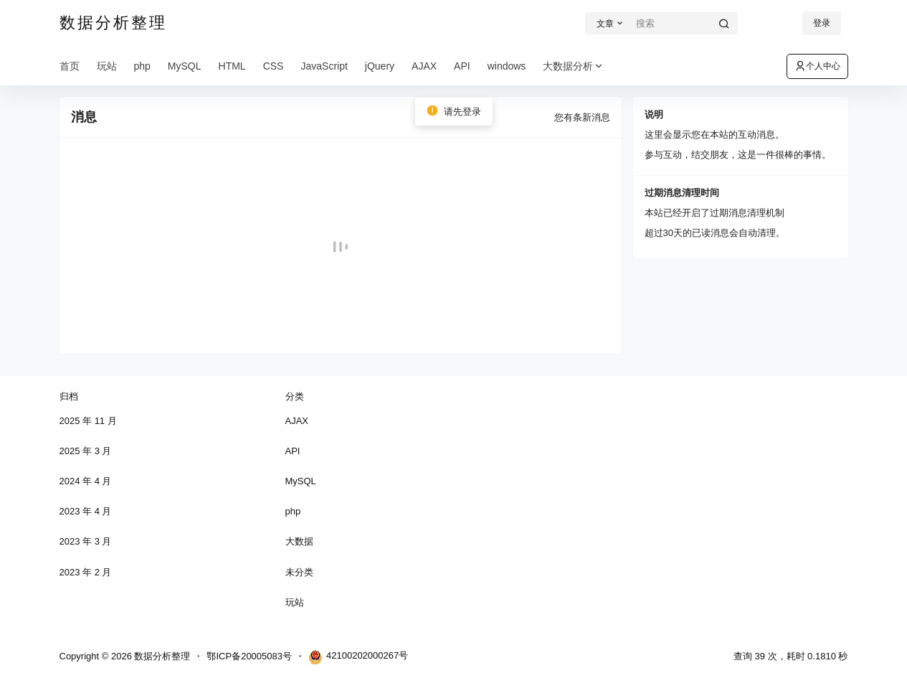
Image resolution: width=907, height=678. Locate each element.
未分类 (299, 572)
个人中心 (817, 66)
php (293, 511)
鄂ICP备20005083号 (249, 656)
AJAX (297, 420)
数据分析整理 (161, 656)
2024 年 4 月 (86, 481)
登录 (821, 23)
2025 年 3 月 (86, 451)
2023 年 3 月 (86, 541)
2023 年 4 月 (86, 511)
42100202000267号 (358, 657)
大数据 (299, 541)
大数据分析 (573, 66)
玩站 (294, 602)
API (292, 451)
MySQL (300, 481)
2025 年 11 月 (88, 420)
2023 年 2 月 (86, 572)
